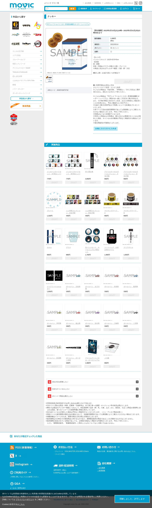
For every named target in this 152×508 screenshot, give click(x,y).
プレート (50, 211)
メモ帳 (106, 358)
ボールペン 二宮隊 (131, 323)
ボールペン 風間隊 (131, 286)
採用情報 (98, 3)
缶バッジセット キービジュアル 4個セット (92, 249)
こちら (22, 504)
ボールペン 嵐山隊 (73, 323)
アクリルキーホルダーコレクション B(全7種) (131, 174)
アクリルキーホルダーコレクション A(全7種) (111, 174)
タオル (49, 247)
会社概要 (88, 3)
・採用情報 (101, 470)
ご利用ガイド (109, 3)
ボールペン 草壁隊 (54, 323)
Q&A (118, 3)
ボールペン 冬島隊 (111, 286)
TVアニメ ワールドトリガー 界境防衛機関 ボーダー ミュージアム (68, 24)
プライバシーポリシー (25, 499)
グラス (68, 247)
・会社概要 (101, 468)
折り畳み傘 (89, 172)
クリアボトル (128, 247)
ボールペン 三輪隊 (111, 323)
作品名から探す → (26, 99)
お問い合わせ (128, 3)
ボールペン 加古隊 (92, 323)
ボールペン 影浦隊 (54, 358)
